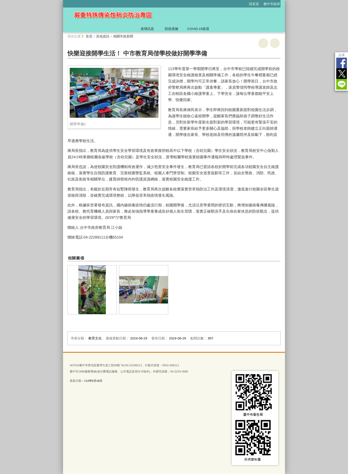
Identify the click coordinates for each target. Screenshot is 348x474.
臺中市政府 (271, 4)
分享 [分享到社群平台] (341, 55)
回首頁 (254, 4)
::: (61, 2)
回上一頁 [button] (275, 43)
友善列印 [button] (263, 43)
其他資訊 (102, 36)
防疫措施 (171, 29)
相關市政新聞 (123, 36)
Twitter (341, 73)
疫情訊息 (147, 29)
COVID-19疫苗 (198, 29)
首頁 (89, 36)
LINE (341, 84)
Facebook (341, 63)
